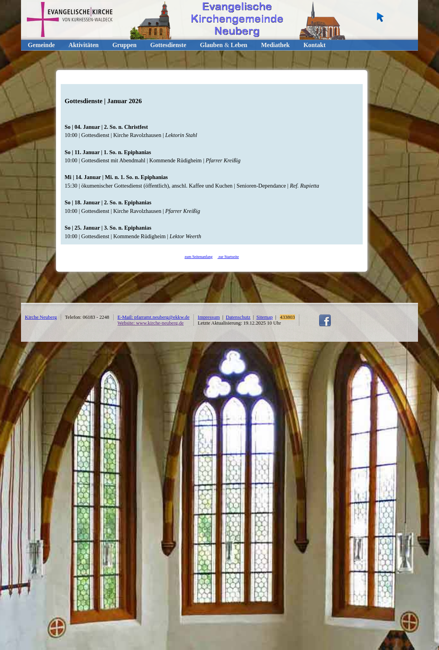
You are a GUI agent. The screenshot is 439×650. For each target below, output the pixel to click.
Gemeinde (41, 45)
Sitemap (264, 317)
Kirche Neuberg (41, 317)
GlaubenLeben (224, 45)
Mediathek (275, 45)
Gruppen (124, 45)
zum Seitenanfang (198, 257)
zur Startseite (228, 257)
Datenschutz (238, 317)
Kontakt (315, 45)
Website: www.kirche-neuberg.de (151, 323)
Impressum (209, 317)
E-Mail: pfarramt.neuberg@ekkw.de (154, 317)
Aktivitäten (83, 45)
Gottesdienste (168, 45)
